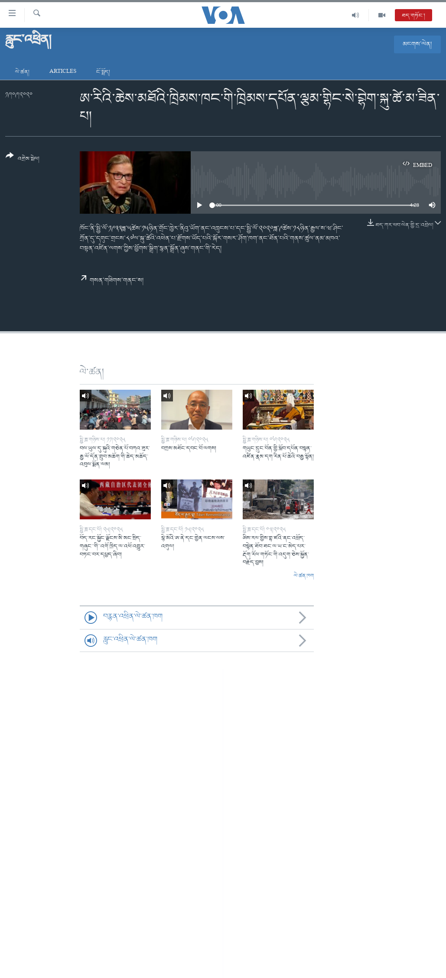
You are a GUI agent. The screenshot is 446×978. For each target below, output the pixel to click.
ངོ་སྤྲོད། (103, 72)
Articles (62, 72)
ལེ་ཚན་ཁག (304, 576)
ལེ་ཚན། (22, 72)
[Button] (22, 160)
